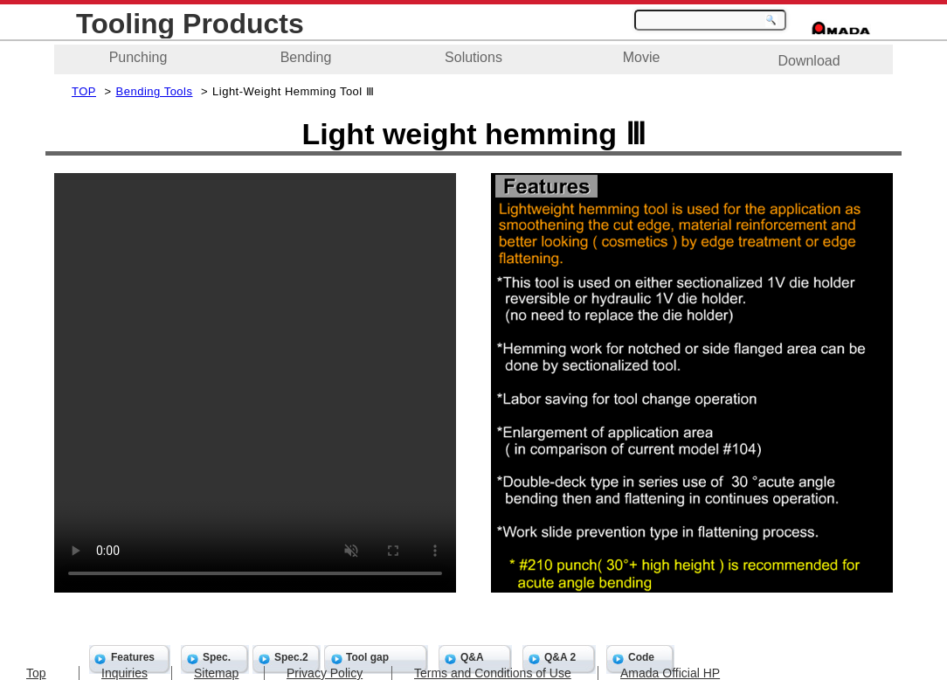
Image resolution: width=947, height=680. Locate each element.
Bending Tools (154, 91)
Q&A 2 (560, 657)
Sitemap (216, 673)
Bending (306, 57)
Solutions (473, 57)
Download (809, 60)
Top (36, 673)
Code (641, 657)
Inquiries (124, 673)
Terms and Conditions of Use (492, 673)
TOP (84, 91)
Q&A (472, 657)
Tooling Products (190, 23)
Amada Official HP (670, 673)
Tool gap (367, 657)
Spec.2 (291, 657)
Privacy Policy (325, 673)
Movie (641, 57)
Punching (138, 57)
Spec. (217, 657)
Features (133, 657)
